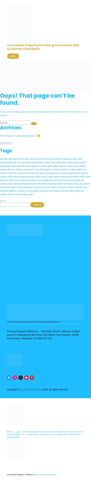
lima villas (35, 176)
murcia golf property (47, 180)
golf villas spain (56, 165)
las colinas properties (24, 172)
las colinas (69, 165)
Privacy (10, 431)
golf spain (11, 165)
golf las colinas (43, 162)
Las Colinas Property (31, 389)
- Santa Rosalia (74, 434)
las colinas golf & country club (50, 169)
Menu (13, 56)
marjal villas (85, 176)
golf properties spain (62, 162)
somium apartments (76, 187)
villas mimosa (14, 194)
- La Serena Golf (31, 434)
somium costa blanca (28, 190)
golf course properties (23, 162)
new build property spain (50, 183)
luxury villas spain (50, 176)
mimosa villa (6, 180)
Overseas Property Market (46, 474)
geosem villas (71, 158)
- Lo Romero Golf (46, 434)
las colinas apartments (23, 169)
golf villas (21, 165)
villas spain (27, 194)
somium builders (8, 190)
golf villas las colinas (37, 165)
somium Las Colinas (50, 190)
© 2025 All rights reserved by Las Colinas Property (43, 431)
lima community (21, 176)
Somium (61, 187)
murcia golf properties (24, 180)
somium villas (68, 190)
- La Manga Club (60, 434)
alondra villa (6, 158)
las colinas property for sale (71, 172)
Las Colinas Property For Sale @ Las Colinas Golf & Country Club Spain (43, 47)
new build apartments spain (22, 183)
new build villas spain (11, 187)
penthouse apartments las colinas (39, 187)
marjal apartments (69, 176)
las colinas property (46, 172)
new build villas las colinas (76, 183)
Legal (18, 431)
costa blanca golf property (49, 158)
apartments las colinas (24, 158)
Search (3, 201)
